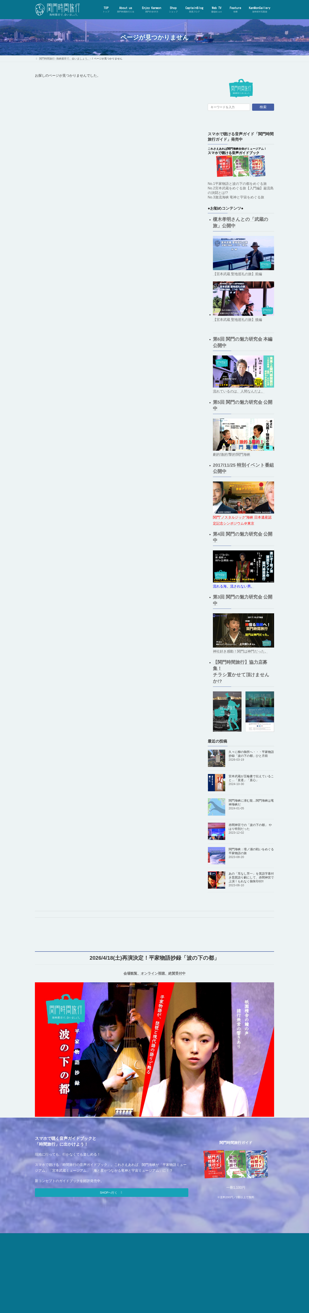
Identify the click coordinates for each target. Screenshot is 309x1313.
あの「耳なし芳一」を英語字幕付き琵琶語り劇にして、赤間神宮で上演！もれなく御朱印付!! (251, 877)
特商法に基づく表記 (225, 1237)
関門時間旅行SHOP (141, 1237)
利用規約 (200, 1237)
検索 (263, 107)
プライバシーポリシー (174, 1237)
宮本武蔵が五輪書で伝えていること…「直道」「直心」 (251, 778)
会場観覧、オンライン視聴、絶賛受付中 (154, 973)
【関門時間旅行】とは (65, 1237)
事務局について (95, 1237)
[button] (111, 1192)
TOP (41, 1237)
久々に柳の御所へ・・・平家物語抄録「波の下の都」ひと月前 (251, 753)
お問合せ (117, 1237)
